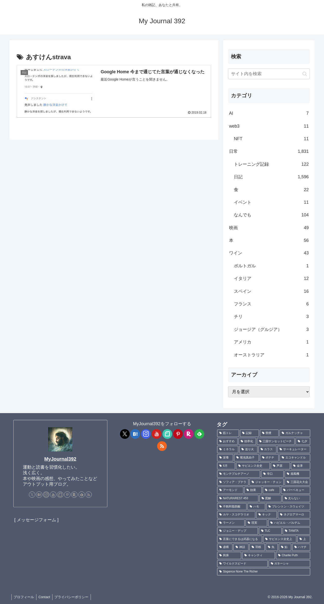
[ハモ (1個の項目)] (256, 506)
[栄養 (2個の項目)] (225, 457)
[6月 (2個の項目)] (226, 466)
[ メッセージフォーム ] (36, 519)
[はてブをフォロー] (39, 494)
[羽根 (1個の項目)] (256, 547)
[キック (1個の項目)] (266, 514)
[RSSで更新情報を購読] (88, 494)
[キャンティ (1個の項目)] (258, 555)
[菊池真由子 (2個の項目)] (246, 457)
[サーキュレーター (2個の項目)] (293, 449)
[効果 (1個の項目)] (253, 490)
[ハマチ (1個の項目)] (301, 547)
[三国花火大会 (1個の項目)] (297, 482)
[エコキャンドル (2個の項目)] (295, 457)
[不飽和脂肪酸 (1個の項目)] (232, 506)
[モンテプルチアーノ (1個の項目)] (238, 474)
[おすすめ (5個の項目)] (227, 441)
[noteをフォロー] (60, 494)
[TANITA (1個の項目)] (296, 531)
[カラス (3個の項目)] (267, 449)
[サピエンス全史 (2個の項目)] (253, 466)
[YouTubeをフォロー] (53, 494)
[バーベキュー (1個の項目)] (295, 490)
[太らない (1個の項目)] (296, 498)
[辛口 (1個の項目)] (272, 474)
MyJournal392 (60, 459)
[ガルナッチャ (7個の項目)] (295, 433)
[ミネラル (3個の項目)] (227, 449)
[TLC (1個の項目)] (270, 531)
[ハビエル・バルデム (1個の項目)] (289, 523)
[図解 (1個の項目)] (270, 498)
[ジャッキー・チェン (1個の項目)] (266, 482)
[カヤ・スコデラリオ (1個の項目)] (236, 514)
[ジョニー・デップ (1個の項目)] (237, 531)
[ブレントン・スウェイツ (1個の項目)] (288, 506)
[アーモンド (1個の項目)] (230, 490)
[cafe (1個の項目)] (271, 490)
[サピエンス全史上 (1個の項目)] (279, 539)
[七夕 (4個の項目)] (303, 441)
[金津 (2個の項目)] (300, 466)
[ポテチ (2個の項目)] (269, 457)
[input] (269, 73)
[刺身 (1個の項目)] (229, 555)
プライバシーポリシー (73, 597)
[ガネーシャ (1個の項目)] (289, 563)
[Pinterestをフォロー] (67, 494)
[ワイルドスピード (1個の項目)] (242, 563)
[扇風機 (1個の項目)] (297, 474)
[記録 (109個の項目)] (249, 433)
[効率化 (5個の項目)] (247, 441)
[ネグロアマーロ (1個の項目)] (294, 514)
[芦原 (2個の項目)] (280, 466)
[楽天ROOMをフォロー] (74, 494)
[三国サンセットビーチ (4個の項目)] (276, 441)
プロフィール (24, 597)
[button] (304, 74)
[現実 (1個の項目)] (256, 523)
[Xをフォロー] (32, 494)
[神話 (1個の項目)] (240, 547)
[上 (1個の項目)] (303, 539)
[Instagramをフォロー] (46, 494)
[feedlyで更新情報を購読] (81, 494)
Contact (45, 597)
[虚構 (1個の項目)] (224, 547)
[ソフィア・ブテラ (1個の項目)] (232, 482)
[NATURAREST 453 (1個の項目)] (237, 498)
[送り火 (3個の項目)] (248, 449)
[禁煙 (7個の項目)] (269, 433)
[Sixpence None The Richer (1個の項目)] (263, 571)
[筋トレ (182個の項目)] (228, 433)
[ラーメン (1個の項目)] (231, 523)
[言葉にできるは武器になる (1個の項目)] (239, 539)
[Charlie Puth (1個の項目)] (293, 555)
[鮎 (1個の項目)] (285, 547)
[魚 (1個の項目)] (272, 547)
